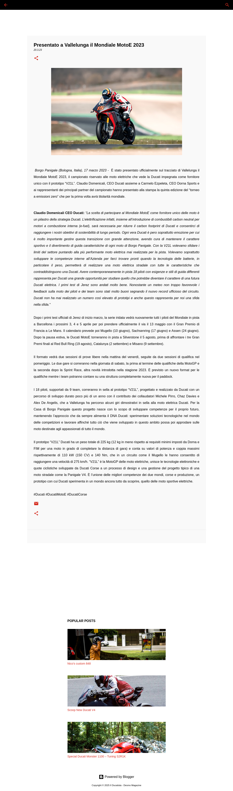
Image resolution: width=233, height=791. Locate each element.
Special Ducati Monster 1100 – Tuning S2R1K (97, 756)
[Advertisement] (117, 577)
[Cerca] (17, 5)
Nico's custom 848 (79, 663)
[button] (36, 58)
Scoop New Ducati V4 (81, 710)
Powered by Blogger (116, 777)
